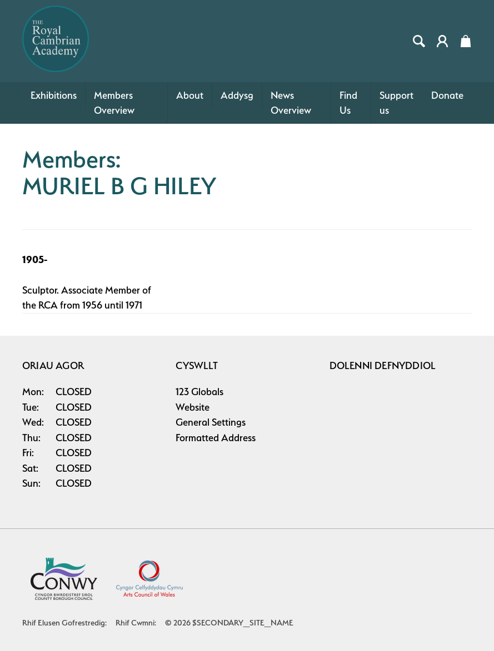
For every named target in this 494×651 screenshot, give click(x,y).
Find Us (348, 103)
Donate (447, 95)
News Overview (291, 103)
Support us (396, 103)
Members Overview (114, 103)
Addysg (237, 95)
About (189, 95)
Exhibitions (54, 95)
